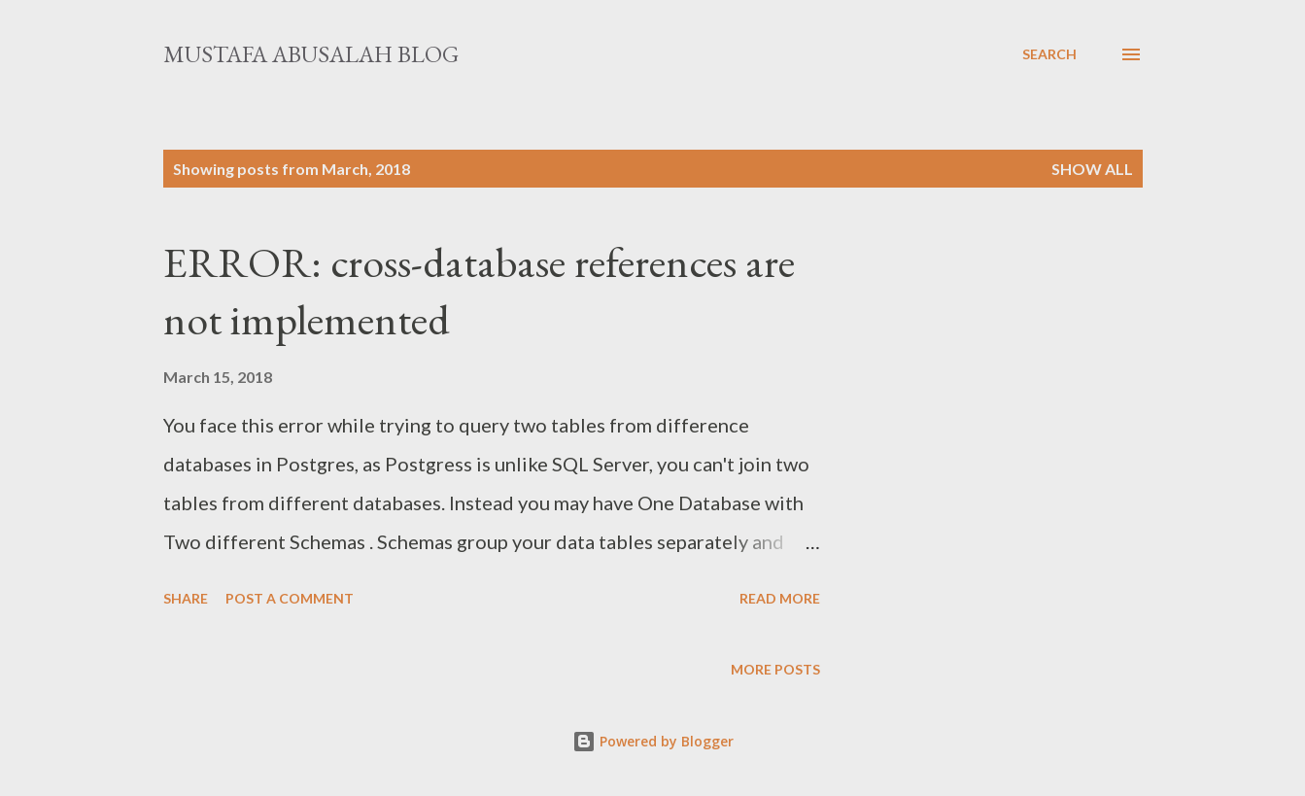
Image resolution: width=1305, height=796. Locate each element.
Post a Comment (289, 598)
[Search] (1049, 54)
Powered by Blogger (653, 741)
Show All (1092, 168)
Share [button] (185, 598)
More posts (775, 669)
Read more (779, 598)
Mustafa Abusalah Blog (311, 54)
